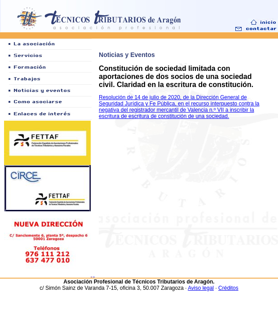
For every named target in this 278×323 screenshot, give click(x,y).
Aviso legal (201, 288)
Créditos (228, 288)
